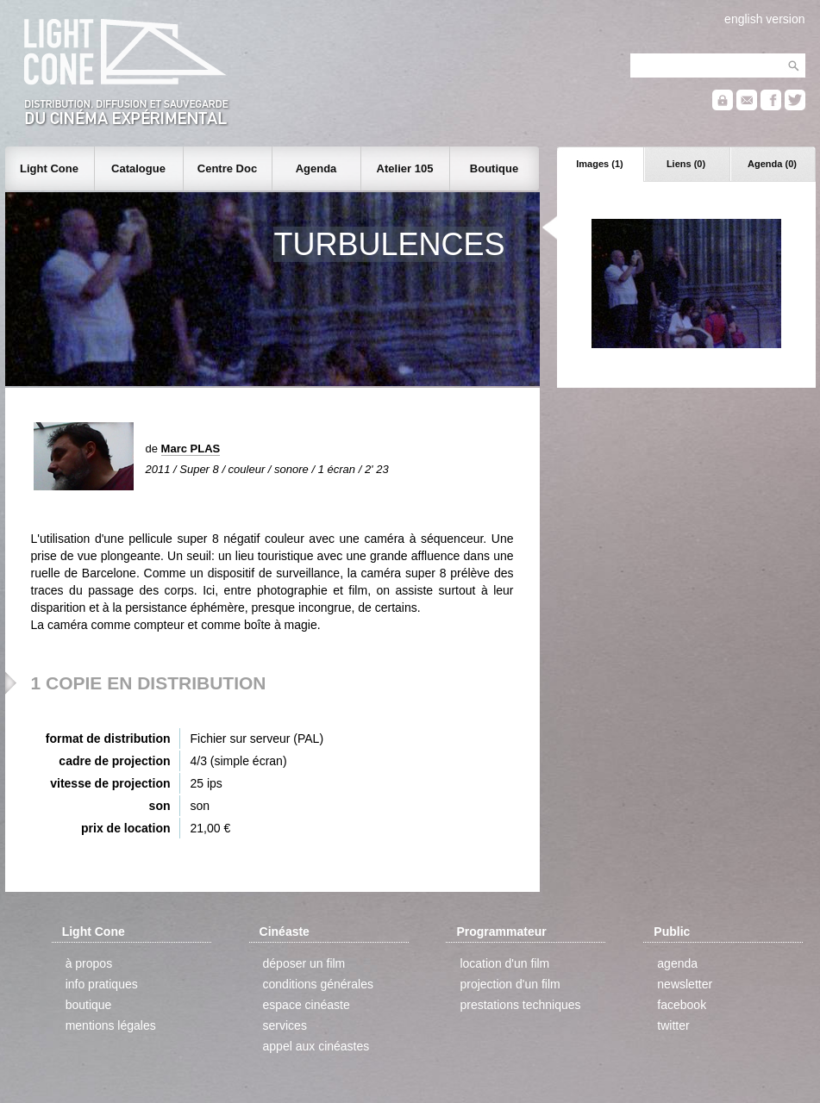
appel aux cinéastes (316, 1046)
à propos (89, 963)
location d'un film (504, 963)
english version (764, 19)
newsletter (684, 984)
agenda (677, 963)
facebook (681, 1005)
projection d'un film (510, 984)
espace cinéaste (306, 1005)
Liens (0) (686, 164)
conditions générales (318, 984)
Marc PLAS (191, 448)
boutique (89, 1005)
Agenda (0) (772, 164)
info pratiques (102, 984)
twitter (673, 1025)
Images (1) (599, 164)
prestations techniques (520, 1005)
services (285, 1025)
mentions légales (111, 1025)
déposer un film (304, 963)
